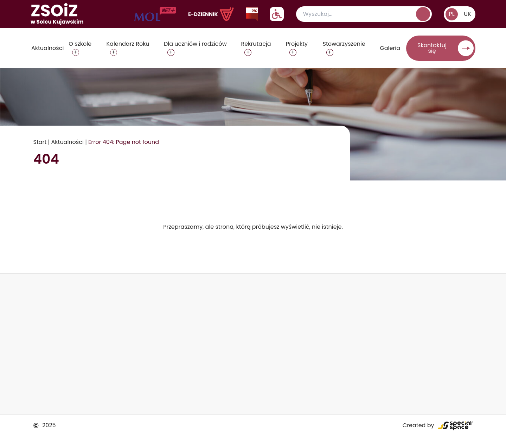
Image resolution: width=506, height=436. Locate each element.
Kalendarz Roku (128, 44)
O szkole (80, 44)
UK (467, 14)
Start (40, 142)
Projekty (297, 44)
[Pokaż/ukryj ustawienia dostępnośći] (277, 14)
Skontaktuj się (432, 48)
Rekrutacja (256, 44)
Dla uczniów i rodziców (195, 44)
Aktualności (47, 48)
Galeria (390, 48)
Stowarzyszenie (344, 44)
